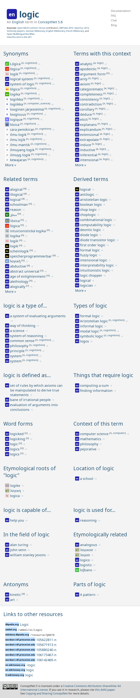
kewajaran (19, 160)
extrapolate (90, 139)
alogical (16, 189)
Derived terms (90, 179)
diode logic (89, 235)
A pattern (88, 594)
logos (85, 341)
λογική (15, 261)
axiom (85, 84)
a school (87, 478)
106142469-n (46, 660)
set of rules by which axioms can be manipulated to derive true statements (36, 390)
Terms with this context (102, 53)
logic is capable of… (27, 509)
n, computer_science (37, 103)
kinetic (16, 594)
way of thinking (23, 325)
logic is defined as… (27, 375)
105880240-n (46, 649)
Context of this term (98, 423)
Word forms (18, 423)
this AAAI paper (104, 690)
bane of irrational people (31, 399)
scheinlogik (19, 251)
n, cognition (29, 62)
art (13, 599)
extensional (90, 134)
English (18, 22)
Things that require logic (103, 375)
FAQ (113, 15)
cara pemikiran (22, 129)
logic (29, 14)
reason (16, 209)
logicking (18, 439)
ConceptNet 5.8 (50, 22)
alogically (18, 286)
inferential (89, 155)
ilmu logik (18, 134)
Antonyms (15, 584)
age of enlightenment (28, 276)
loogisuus (18, 114)
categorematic (92, 89)
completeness (91, 94)
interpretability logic (97, 265)
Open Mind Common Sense (31, 27)
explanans (89, 124)
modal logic (90, 331)
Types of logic (90, 305)
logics (15, 449)
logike (15, 485)
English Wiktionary (55, 30)
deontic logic (91, 229)
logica (15, 495)
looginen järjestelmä (27, 109)
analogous (89, 544)
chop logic (88, 209)
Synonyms (15, 53)
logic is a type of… (25, 305)
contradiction (91, 104)
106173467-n (46, 655)
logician (87, 285)
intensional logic (94, 260)
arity (84, 79)
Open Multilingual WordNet (20, 33)
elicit (84, 119)
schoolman (19, 204)
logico (85, 560)
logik (14, 74)
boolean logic (91, 204)
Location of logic (93, 468)
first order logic (93, 245)
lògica (15, 69)
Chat (114, 20)
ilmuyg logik (20, 155)
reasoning (88, 520)
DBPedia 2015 (66, 27)
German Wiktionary (35, 30)
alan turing (19, 544)
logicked (17, 434)
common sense (22, 340)
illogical (17, 194)
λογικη (16, 490)
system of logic (22, 84)
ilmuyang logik (22, 150)
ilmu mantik (20, 144)
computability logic (96, 225)
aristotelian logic (94, 199)
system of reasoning (27, 335)
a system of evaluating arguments (38, 316)
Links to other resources (33, 614)
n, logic (93, 78)
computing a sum (94, 385)
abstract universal (25, 271)
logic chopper (91, 275)
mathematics (91, 439)
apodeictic (88, 69)
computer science (94, 434)
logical (16, 199)
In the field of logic (26, 534)
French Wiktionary (75, 30)
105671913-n (46, 644)
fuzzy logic (89, 255)
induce (86, 144)
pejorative (88, 449)
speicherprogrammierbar (31, 256)
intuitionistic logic (95, 270)
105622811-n (46, 639)
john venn (18, 550)
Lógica (15, 64)
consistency (90, 99)
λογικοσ (87, 550)
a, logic (98, 62)
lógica (15, 89)
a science (17, 330)
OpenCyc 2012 (81, 27)
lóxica (15, 124)
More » (10, 165)
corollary (87, 109)
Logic (24, 624)
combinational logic (96, 219)
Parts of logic (89, 584)
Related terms (20, 179)
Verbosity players (16, 30)
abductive (18, 266)
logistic (86, 565)
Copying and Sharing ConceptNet (47, 693)
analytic (86, 64)
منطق (13, 215)
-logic (30, 665)
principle (17, 351)
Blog (114, 25)
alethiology (19, 281)
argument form (93, 74)
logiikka (17, 99)
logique (16, 119)
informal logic (92, 326)
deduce (86, 114)
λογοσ (85, 555)
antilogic (87, 194)
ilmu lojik (18, 139)
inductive (88, 150)
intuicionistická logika (28, 231)
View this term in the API (19, 37)
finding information (96, 390)
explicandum (91, 129)
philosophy (19, 345)
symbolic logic (92, 336)
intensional (89, 160)
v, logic (98, 113)
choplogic (88, 214)
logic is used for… (94, 509)
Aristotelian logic (94, 321)
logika (15, 94)
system (16, 356)
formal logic (90, 250)
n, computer (117, 433)
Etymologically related (100, 534)
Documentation (121, 11)
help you (17, 520)
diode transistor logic (98, 240)
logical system (22, 79)
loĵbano (86, 570)
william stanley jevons (28, 555)
